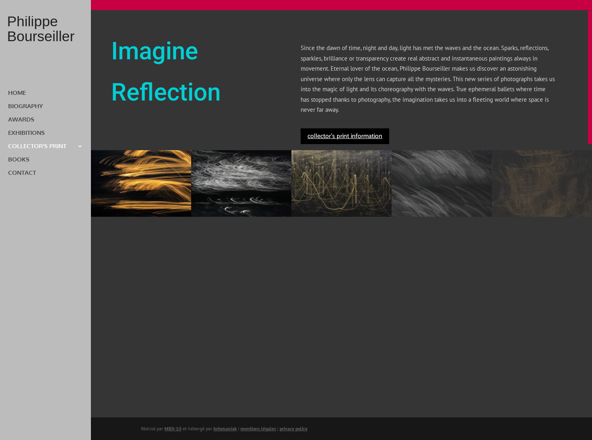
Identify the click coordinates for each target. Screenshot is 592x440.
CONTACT (22, 173)
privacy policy (294, 428)
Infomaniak (225, 428)
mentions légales (258, 428)
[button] (141, 183)
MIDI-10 (172, 428)
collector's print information (345, 136)
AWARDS (21, 120)
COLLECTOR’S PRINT (37, 146)
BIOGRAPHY (25, 106)
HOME (17, 93)
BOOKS (18, 160)
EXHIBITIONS (26, 133)
